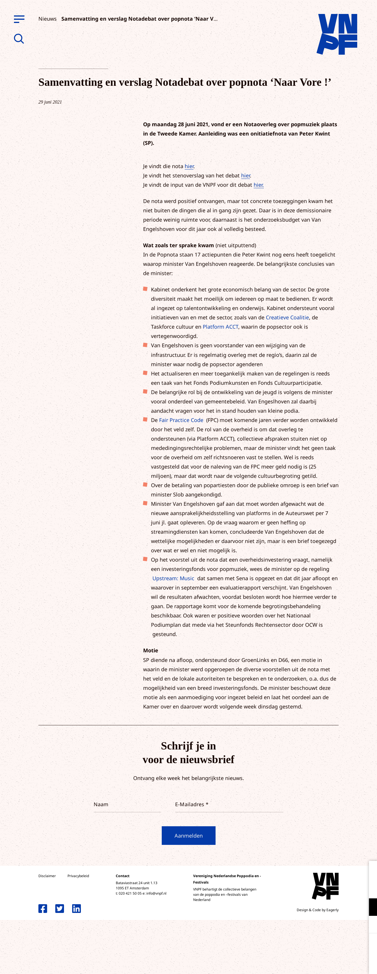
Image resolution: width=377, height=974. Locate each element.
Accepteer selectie (328, 963)
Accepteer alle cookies (327, 946)
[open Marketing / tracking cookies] (367, 925)
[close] (368, 871)
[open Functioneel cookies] (367, 907)
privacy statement (348, 888)
